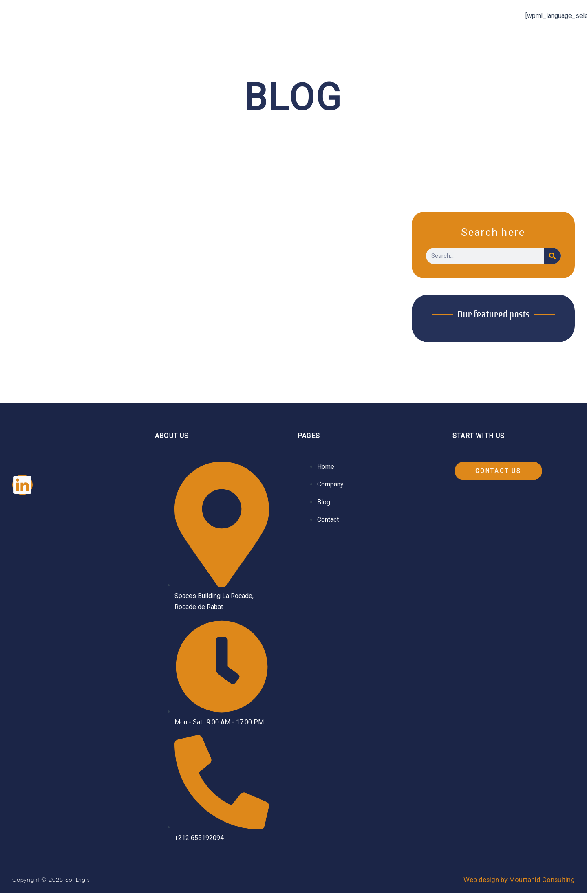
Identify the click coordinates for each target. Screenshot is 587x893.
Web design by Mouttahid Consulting (519, 879)
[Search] (552, 256)
